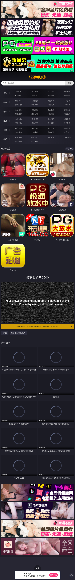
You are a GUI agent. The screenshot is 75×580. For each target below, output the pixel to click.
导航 (5, 139)
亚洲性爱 (18, 110)
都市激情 (18, 128)
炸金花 (34, 95)
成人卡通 (51, 110)
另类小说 (34, 132)
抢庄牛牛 (67, 95)
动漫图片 (67, 119)
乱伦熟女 (51, 114)
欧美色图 (51, 119)
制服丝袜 (18, 114)
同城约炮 (18, 137)
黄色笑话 (51, 132)
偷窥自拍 (18, 119)
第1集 (5, 333)
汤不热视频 (67, 137)
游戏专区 (67, 91)
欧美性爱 (67, 110)
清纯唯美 (34, 123)
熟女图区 (51, 123)
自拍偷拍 (34, 101)
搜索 (69, 83)
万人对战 (51, 91)
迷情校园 (18, 132)
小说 (5, 130)
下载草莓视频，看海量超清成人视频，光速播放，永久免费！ (44, 326)
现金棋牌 (51, 95)
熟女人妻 (18, 105)
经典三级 (34, 114)
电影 (5, 111)
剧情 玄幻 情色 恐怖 (18, 333)
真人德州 (34, 91)
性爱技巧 (67, 132)
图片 (5, 120)
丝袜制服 (34, 105)
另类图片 (67, 123)
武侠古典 (67, 128)
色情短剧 (34, 141)
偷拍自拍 (34, 110)
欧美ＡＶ (51, 101)
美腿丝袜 (18, 123)
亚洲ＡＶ (18, 101)
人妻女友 (51, 128)
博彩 (5, 93)
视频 (5, 102)
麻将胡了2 (18, 95)
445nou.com (37, 77)
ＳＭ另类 (67, 105)
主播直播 (51, 105)
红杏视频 (18, 141)
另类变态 (67, 114)
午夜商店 (34, 137)
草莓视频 (51, 137)
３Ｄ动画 (67, 101)
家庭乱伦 (34, 128)
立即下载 (53, 575)
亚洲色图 (34, 119)
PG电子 (18, 91)
